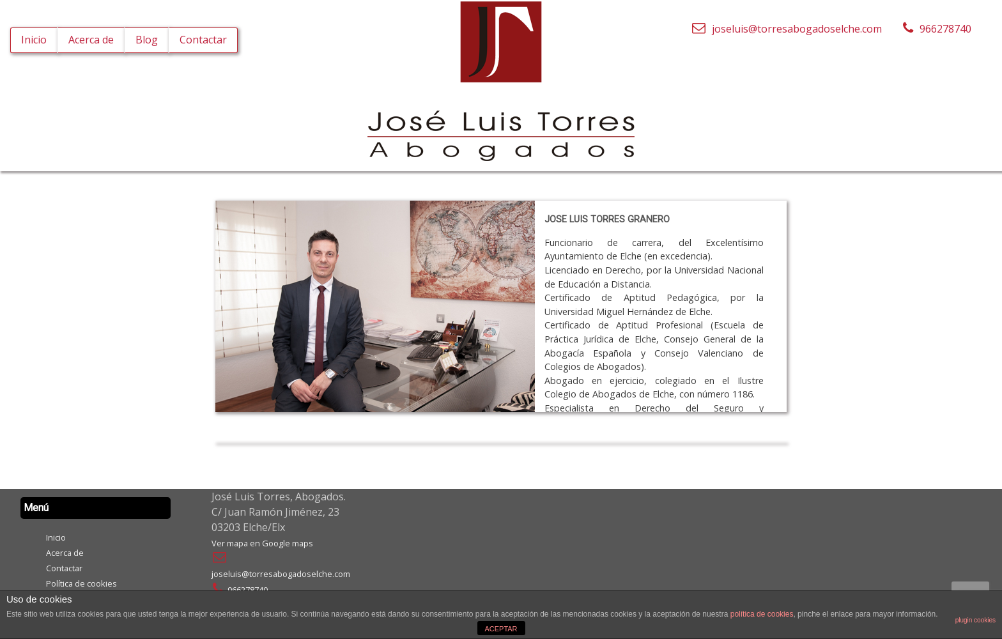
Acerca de (91, 40)
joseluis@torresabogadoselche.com (786, 28)
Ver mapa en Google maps (262, 543)
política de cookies (762, 614)
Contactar (203, 40)
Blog (146, 40)
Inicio (34, 40)
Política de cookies (81, 583)
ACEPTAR (500, 629)
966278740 (240, 590)
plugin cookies (975, 620)
